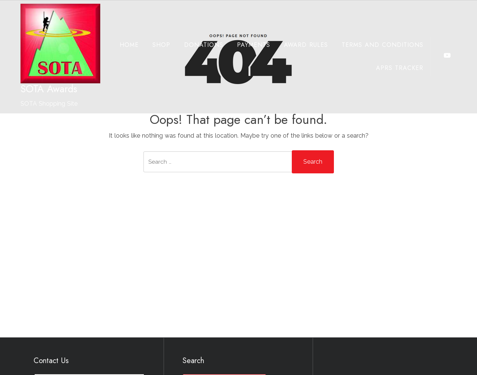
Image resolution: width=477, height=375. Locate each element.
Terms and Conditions (376, 45)
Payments (246, 45)
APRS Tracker (393, 68)
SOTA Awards (48, 89)
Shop (155, 45)
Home (122, 45)
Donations (197, 45)
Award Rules (299, 45)
